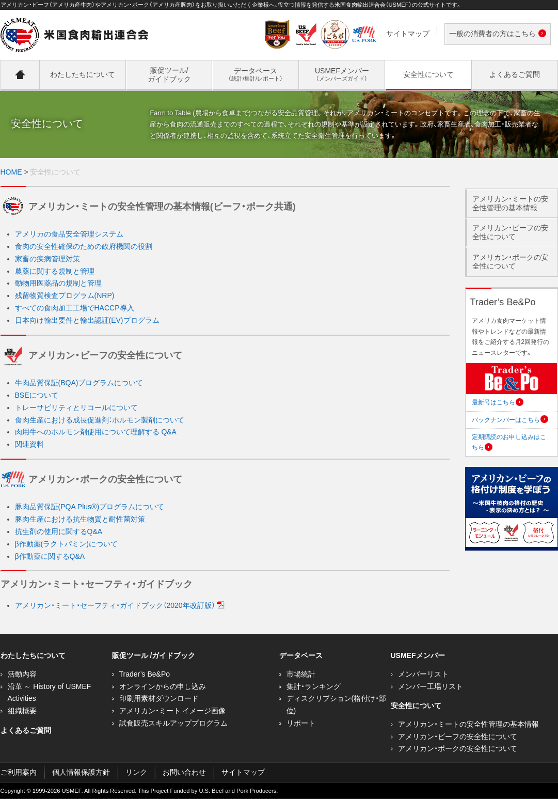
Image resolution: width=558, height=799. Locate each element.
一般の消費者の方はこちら (495, 34)
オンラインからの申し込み (162, 686)
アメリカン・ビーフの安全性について (510, 232)
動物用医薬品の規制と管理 (58, 283)
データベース (301, 655)
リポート (300, 723)
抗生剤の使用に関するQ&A (59, 531)
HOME (11, 172)
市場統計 (300, 674)
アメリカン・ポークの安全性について (510, 261)
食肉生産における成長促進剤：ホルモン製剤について (99, 420)
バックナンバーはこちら (510, 420)
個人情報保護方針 (81, 772)
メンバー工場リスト (430, 686)
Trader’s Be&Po (144, 674)
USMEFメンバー (418, 655)
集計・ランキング (313, 686)
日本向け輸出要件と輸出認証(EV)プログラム (87, 320)
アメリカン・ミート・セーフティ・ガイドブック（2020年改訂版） (120, 605)
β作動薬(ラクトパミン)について (66, 544)
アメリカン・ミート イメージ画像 (172, 711)
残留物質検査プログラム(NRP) (65, 295)
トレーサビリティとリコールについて (76, 407)
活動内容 (22, 674)
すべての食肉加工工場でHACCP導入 (74, 308)
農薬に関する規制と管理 (54, 271)
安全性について (416, 705)
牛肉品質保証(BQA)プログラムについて (79, 383)
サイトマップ (407, 33)
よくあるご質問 (26, 730)
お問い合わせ (184, 772)
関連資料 (29, 444)
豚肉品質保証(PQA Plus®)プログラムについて (90, 507)
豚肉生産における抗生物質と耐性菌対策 (80, 519)
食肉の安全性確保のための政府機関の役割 (83, 246)
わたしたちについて (33, 655)
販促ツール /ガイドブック (154, 655)
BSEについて (36, 395)
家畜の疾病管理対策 (47, 259)
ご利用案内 (19, 772)
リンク (136, 772)
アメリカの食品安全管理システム (69, 234)
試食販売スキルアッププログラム (173, 723)
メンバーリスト (423, 674)
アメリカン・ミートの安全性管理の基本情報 (510, 203)
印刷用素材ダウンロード (159, 698)
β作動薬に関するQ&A (50, 556)
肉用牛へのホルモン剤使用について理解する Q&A (96, 432)
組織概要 (22, 711)
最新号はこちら (497, 402)
